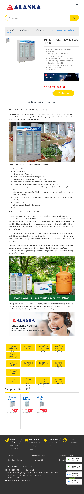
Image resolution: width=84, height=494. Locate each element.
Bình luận (52, 102)
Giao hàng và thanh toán (15, 460)
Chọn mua (65, 93)
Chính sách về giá (38, 456)
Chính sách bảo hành (65, 456)
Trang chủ (10, 30)
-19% (44, 411)
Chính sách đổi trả (38, 460)
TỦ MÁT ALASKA (25, 30)
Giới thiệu (10, 456)
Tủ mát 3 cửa (40, 30)
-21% (30, 411)
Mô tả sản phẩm (35, 102)
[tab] (35, 103)
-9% (15, 411)
